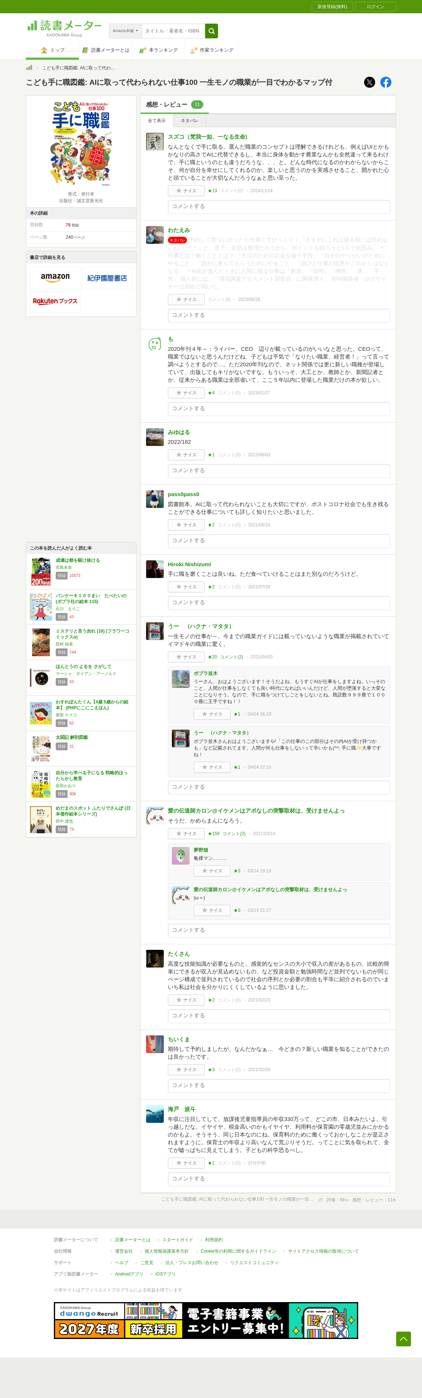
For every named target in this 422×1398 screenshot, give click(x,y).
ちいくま (179, 1039)
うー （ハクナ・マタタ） (201, 626)
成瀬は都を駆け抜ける (78, 560)
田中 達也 (64, 821)
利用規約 (214, 1240)
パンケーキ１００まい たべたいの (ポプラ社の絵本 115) (91, 598)
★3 (237, 870)
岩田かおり (66, 785)
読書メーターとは (133, 1240)
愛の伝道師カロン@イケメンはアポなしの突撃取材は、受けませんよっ (256, 810)
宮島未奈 (64, 567)
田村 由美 (64, 644)
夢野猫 (201, 850)
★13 (212, 190)
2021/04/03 (261, 657)
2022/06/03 (259, 455)
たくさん (179, 954)
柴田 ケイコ (66, 715)
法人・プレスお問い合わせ (191, 1262)
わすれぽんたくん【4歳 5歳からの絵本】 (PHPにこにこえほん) (92, 704)
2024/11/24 (261, 190)
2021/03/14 (264, 833)
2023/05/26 (249, 299)
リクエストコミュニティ (254, 1262)
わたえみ (179, 230)
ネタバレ (189, 120)
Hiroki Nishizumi (189, 564)
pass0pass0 (183, 494)
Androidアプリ (129, 1274)
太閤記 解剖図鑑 (72, 737)
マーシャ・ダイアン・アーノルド (86, 673)
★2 (211, 524)
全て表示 (157, 120)
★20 (212, 657)
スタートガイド (177, 1240)
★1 (211, 454)
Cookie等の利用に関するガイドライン (238, 1251)
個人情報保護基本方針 (167, 1251)
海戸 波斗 (182, 1109)
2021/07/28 (259, 587)
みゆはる (179, 432)
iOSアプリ (165, 1274)
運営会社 (124, 1251)
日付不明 (257, 1163)
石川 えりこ (68, 608)
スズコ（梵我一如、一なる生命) (207, 137)
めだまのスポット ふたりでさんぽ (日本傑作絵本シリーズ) (93, 811)
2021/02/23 (259, 1000)
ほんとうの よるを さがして (83, 666)
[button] (211, 31)
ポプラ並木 (206, 673)
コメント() (231, 190)
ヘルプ (121, 1262)
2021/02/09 (259, 1069)
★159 (213, 833)
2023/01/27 (259, 393)
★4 (211, 392)
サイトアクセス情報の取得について (323, 1251)
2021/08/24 (259, 525)
